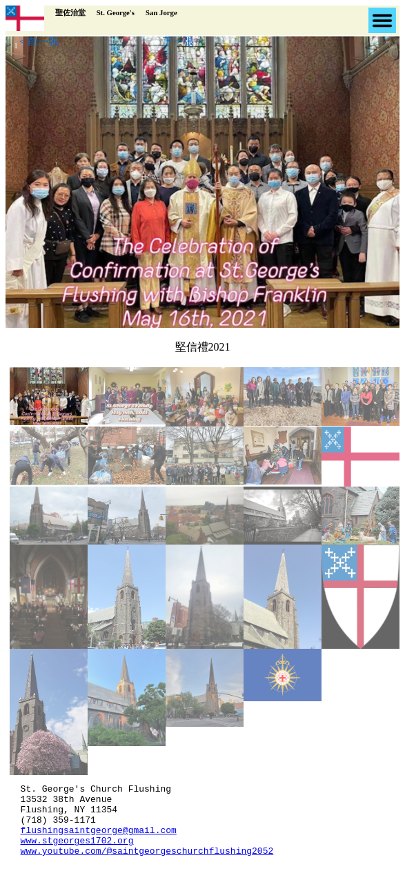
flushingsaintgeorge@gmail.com (99, 840)
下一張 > (182, 41)
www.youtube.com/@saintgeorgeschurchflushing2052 (147, 865)
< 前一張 (39, 41)
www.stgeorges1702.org (77, 852)
